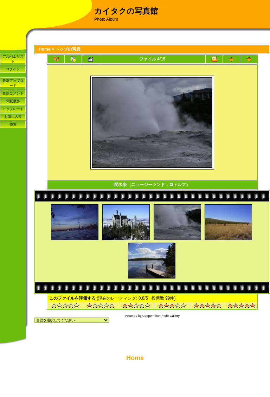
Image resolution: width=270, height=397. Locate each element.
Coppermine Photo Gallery (161, 316)
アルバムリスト (13, 59)
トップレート (13, 109)
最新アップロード (13, 83)
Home (44, 49)
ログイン (13, 69)
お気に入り (13, 117)
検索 (13, 124)
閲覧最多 (13, 101)
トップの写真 (68, 49)
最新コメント (13, 93)
